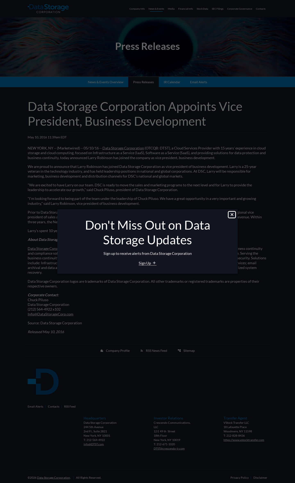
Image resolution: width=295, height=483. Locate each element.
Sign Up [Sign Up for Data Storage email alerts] (145, 263)
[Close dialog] (232, 215)
